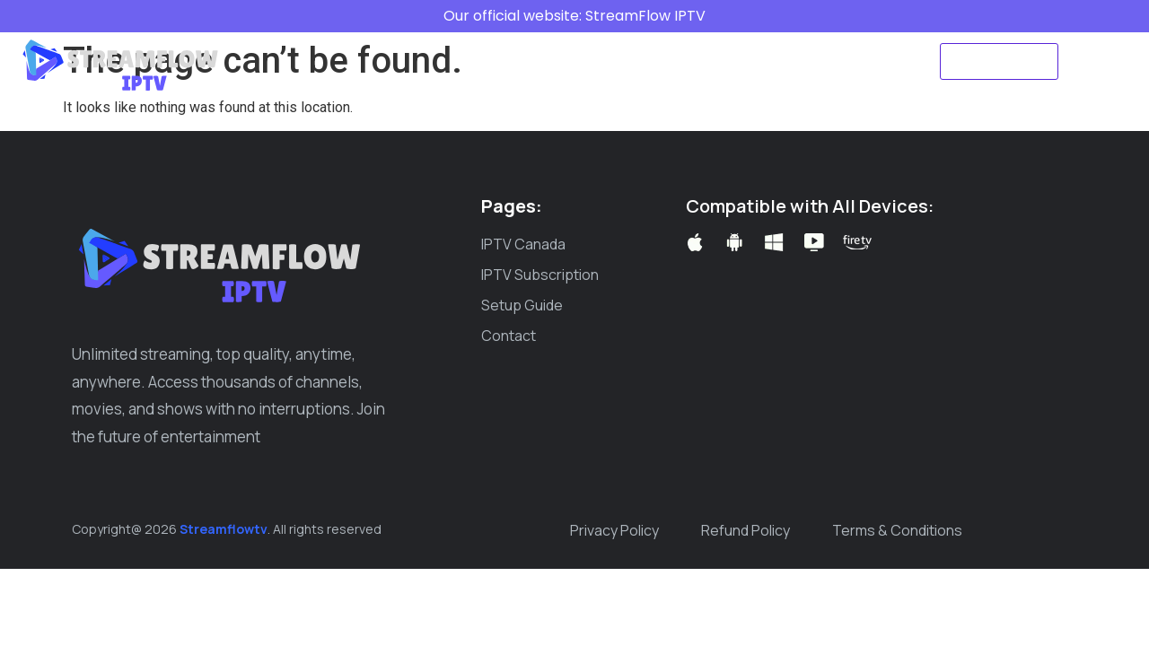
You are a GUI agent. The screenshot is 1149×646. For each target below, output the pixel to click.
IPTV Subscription (547, 40)
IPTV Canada (414, 40)
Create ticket (575, 82)
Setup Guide (679, 40)
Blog (765, 40)
